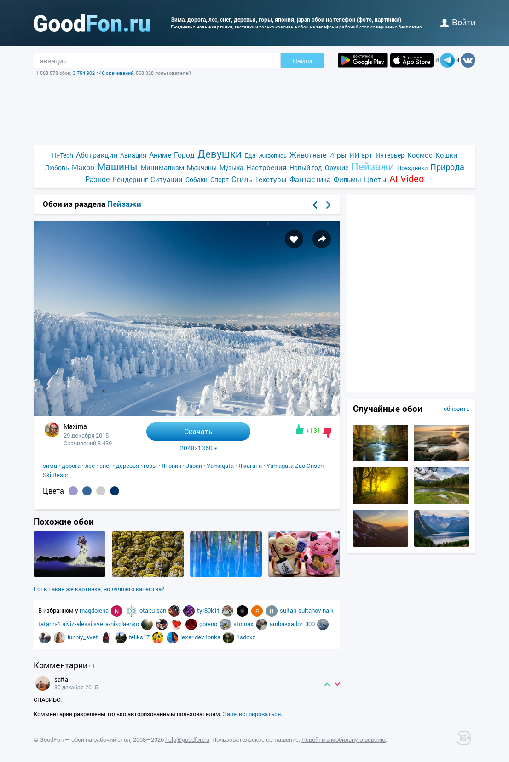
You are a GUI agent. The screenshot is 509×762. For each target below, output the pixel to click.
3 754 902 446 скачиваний (103, 72)
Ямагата (250, 465)
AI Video (406, 178)
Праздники (412, 168)
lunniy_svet (83, 637)
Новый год (305, 167)
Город (184, 154)
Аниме (160, 154)
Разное (97, 179)
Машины (117, 166)
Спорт (219, 179)
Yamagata (220, 465)
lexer (187, 637)
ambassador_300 (293, 624)
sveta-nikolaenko (116, 624)
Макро (83, 167)
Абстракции (96, 154)
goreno (209, 624)
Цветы (375, 179)
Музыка (231, 167)
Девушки (219, 153)
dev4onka (208, 637)
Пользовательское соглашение (255, 739)
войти (457, 22)
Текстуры (271, 179)
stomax (244, 624)
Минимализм (162, 167)
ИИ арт (361, 154)
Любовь (57, 167)
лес (90, 465)
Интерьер (390, 155)
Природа (447, 167)
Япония (171, 465)
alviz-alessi (77, 624)
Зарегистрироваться (252, 714)
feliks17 (140, 637)
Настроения (266, 167)
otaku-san (153, 610)
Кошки (446, 154)
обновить (456, 408)
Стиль (241, 179)
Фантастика (310, 179)
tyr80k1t (209, 610)
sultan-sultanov (301, 610)
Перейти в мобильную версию (343, 739)
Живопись (273, 155)
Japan (194, 465)
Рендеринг (130, 179)
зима (50, 465)
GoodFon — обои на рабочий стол (85, 739)
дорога (71, 465)
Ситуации (166, 179)
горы (150, 465)
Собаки (196, 179)
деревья (127, 465)
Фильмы (347, 179)
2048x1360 (198, 448)
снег (105, 465)
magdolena (95, 610)
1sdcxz (246, 637)
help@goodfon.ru (187, 739)
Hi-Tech (62, 155)
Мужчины (202, 167)
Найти (302, 61)
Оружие (336, 167)
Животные (307, 154)
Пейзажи (372, 166)
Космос (420, 154)
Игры (338, 154)
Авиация (133, 155)
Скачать (198, 431)
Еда (250, 155)
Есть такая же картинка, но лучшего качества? (99, 589)
